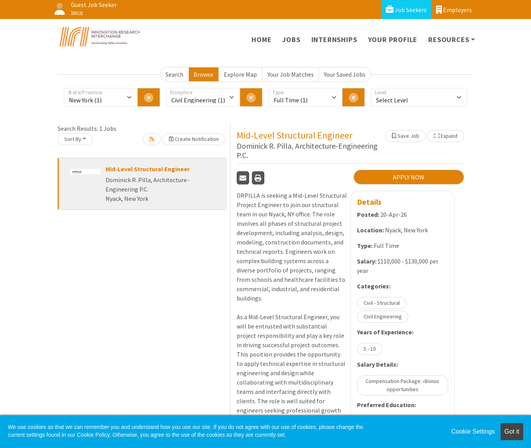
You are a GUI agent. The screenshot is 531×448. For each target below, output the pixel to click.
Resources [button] (448, 39)
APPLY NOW (408, 177)
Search (174, 74)
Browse (203, 74)
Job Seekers (406, 9)
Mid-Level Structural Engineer (147, 169)
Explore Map (240, 74)
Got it (512, 431)
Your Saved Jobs (345, 74)
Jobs (291, 39)
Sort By (72, 138)
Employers (454, 9)
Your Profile (393, 39)
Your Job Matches (290, 74)
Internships (334, 39)
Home (261, 39)
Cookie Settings (473, 431)
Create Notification (194, 138)
